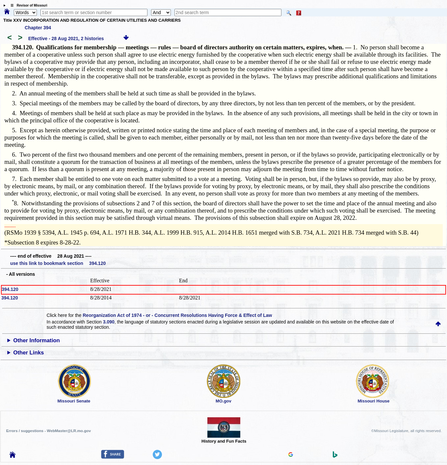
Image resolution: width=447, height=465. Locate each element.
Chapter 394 (38, 27)
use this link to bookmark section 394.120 (58, 263)
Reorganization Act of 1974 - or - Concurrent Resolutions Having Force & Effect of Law (177, 315)
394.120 (10, 289)
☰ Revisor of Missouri (27, 5)
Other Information (36, 340)
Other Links (28, 352)
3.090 (109, 321)
